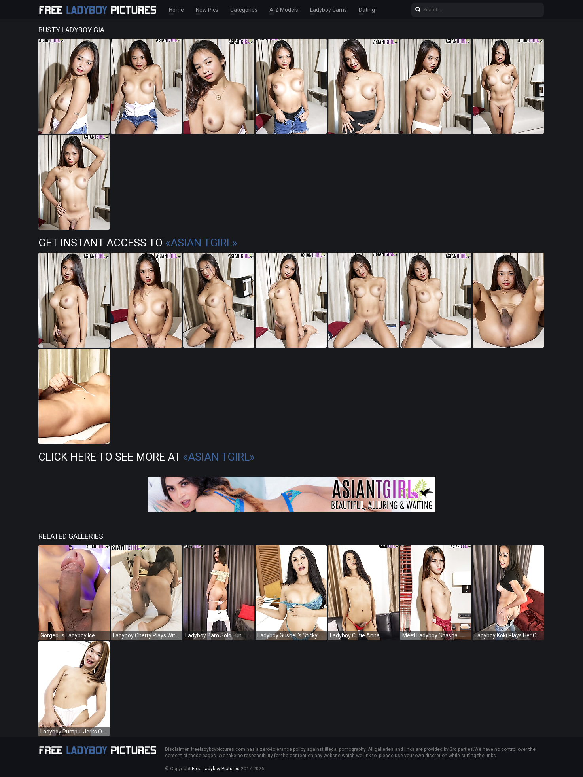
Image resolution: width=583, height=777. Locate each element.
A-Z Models (283, 10)
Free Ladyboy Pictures (216, 768)
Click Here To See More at (146, 457)
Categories (243, 10)
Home (176, 10)
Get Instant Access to (137, 243)
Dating (367, 10)
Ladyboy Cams (328, 10)
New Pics (207, 10)
